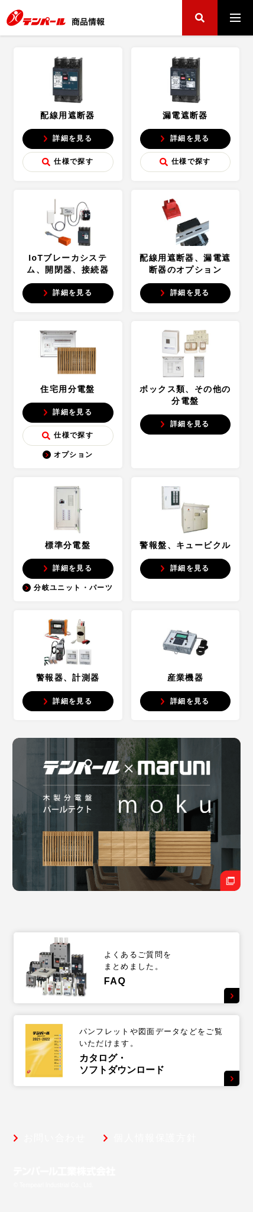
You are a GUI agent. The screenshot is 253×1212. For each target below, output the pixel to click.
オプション (68, 454)
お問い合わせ (55, 1138)
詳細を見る (67, 138)
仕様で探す (67, 161)
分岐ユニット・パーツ (67, 587)
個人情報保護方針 (155, 1138)
